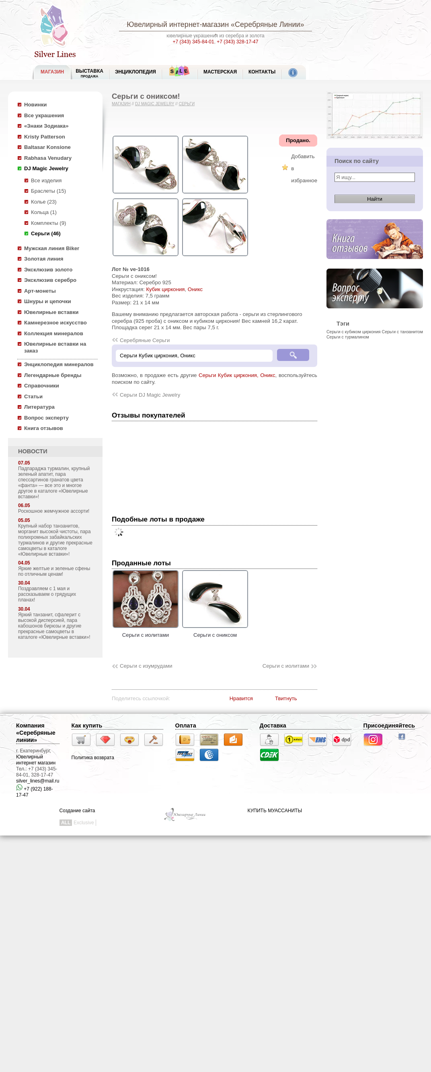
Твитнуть (286, 698)
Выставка (89, 73)
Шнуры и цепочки (47, 301)
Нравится (241, 698)
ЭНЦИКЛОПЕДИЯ (135, 72)
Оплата (185, 725)
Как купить (87, 725)
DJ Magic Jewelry (46, 168)
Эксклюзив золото (48, 270)
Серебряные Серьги (145, 340)
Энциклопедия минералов (59, 364)
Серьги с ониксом (215, 631)
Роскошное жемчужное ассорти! (53, 511)
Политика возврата (93, 757)
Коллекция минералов (53, 333)
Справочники (41, 386)
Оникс (195, 289)
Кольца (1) (44, 212)
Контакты (261, 72)
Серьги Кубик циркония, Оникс (237, 375)
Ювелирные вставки (51, 312)
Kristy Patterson (44, 137)
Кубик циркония (165, 289)
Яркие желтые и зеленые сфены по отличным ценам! (54, 571)
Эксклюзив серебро (50, 280)
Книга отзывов (43, 428)
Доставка (273, 725)
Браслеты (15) (48, 191)
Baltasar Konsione (47, 147)
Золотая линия (43, 259)
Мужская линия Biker (51, 248)
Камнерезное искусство (55, 323)
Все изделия (46, 180)
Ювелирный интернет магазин (35, 760)
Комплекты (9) (48, 223)
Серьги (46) (46, 233)
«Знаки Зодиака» (46, 126)
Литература (39, 407)
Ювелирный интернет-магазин (178, 24)
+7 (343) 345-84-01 (193, 42)
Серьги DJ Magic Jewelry (150, 395)
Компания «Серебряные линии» (35, 732)
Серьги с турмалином (347, 336)
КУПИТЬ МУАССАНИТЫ (275, 810)
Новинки (35, 105)
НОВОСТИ (32, 451)
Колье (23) (44, 202)
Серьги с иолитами (146, 631)
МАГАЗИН (52, 72)
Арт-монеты (40, 291)
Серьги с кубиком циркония (353, 331)
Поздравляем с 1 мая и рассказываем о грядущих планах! (47, 594)
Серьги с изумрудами (146, 666)
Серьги (187, 104)
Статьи (33, 396)
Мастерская (220, 72)
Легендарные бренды (53, 375)
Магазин (121, 104)
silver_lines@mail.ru (38, 781)
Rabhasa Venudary (48, 158)
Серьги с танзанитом (402, 331)
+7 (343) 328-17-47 (237, 42)
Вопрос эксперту (46, 418)
